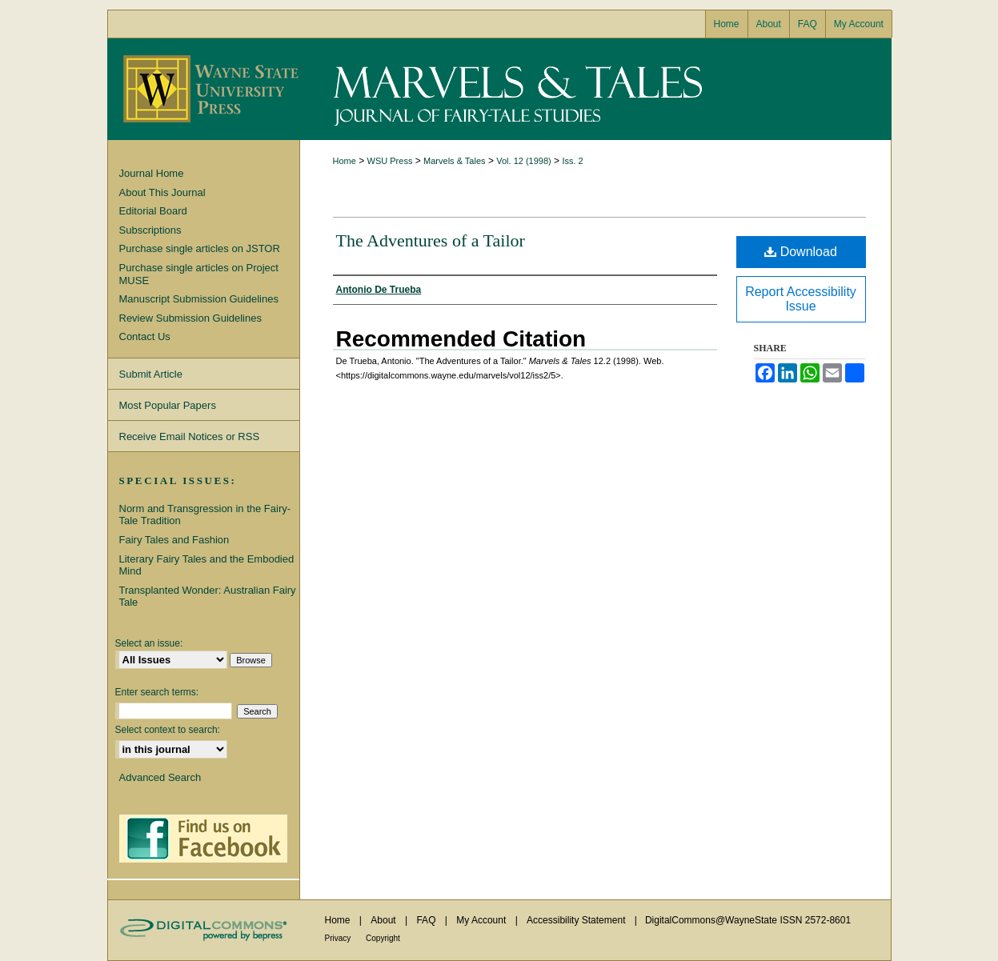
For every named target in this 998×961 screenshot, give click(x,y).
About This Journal (162, 192)
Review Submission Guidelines (190, 318)
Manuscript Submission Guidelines (199, 299)
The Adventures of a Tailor (430, 240)
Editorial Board (153, 211)
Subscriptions (150, 230)
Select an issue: (149, 643)
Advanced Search (160, 777)
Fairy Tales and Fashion (174, 540)
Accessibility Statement (577, 920)
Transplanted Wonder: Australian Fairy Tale (207, 596)
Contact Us (144, 336)
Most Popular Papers (167, 405)
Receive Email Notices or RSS (189, 436)
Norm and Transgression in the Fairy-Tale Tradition (205, 515)
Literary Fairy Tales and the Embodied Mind (207, 565)
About (385, 920)
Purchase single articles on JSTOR (199, 248)
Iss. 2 (572, 161)
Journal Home (151, 173)
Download (800, 251)
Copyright (383, 938)
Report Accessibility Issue (800, 299)
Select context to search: (167, 729)
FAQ (427, 920)
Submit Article (150, 374)
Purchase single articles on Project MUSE (199, 274)
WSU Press (390, 161)
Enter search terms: (157, 692)
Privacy (339, 938)
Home (344, 161)
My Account (482, 920)
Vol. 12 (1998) (523, 161)
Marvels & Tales (595, 89)
